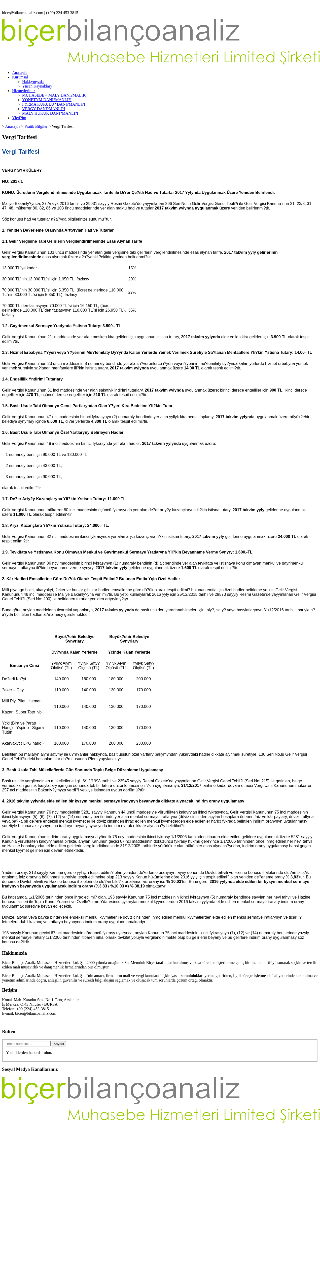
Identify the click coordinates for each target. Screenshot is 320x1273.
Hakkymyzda (33, 81)
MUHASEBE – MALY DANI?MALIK (54, 95)
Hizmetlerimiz (23, 91)
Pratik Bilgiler (36, 126)
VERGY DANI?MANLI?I (43, 109)
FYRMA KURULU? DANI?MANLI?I (53, 104)
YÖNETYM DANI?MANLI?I (47, 100)
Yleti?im (19, 118)
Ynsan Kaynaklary (37, 86)
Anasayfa (19, 72)
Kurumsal (20, 77)
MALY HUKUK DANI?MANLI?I (50, 113)
